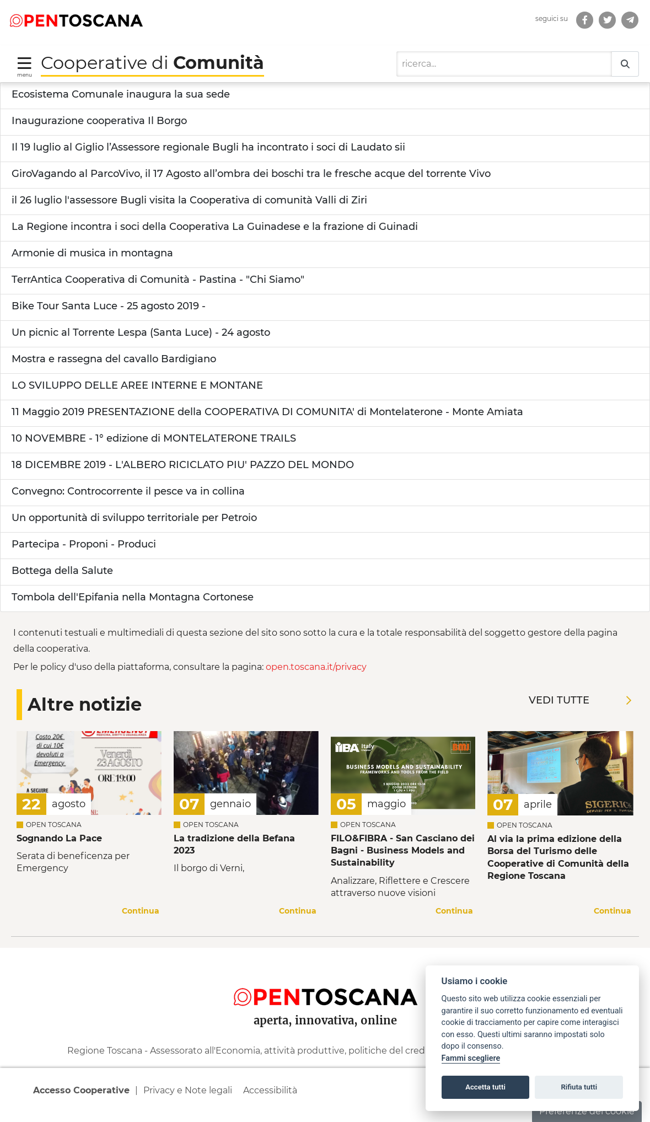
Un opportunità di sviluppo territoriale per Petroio (134, 518)
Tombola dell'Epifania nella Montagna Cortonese (133, 597)
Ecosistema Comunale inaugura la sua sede (121, 94)
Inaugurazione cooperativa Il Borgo (99, 121)
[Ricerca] (504, 64)
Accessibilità (270, 1090)
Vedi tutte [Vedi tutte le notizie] (580, 700)
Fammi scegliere (471, 1058)
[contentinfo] (325, 1035)
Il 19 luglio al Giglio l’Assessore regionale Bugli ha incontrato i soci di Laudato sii (208, 147)
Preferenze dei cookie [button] (587, 1111)
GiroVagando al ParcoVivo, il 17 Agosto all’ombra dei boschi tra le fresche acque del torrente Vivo (251, 174)
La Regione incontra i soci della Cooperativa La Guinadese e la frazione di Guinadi (215, 227)
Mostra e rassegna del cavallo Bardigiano (114, 359)
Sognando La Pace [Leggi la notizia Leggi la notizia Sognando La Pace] (59, 838)
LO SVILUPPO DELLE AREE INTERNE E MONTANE (137, 385)
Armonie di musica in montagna (92, 253)
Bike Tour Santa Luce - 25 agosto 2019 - (109, 306)
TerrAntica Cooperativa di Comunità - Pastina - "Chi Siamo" (158, 279)
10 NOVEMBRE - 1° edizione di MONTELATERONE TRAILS (154, 438)
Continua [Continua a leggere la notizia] (140, 911)
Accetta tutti (485, 1087)
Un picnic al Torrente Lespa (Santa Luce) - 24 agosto (141, 332)
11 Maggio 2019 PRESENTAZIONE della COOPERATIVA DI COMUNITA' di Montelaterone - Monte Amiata (267, 412)
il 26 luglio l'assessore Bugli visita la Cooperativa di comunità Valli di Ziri (189, 200)
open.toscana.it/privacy (316, 667)
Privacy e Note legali (187, 1090)
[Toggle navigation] (24, 66)
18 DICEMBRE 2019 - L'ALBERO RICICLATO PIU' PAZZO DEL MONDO (183, 465)
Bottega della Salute (62, 571)
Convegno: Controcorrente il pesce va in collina (128, 491)
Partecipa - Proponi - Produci (84, 544)
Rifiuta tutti (579, 1087)
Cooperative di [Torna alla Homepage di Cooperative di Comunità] (152, 62)
